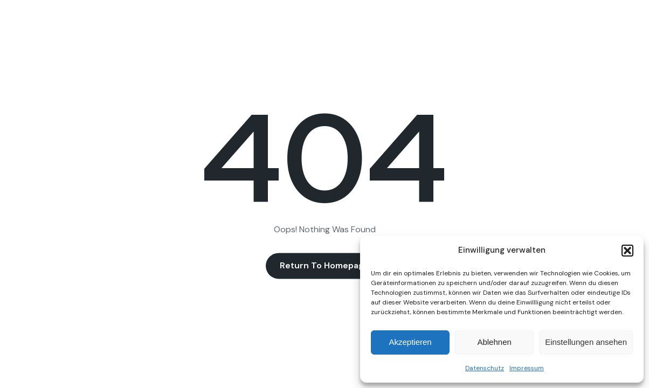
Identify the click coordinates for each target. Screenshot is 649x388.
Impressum (526, 368)
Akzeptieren (410, 342)
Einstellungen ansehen (586, 342)
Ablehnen (494, 342)
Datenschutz (484, 368)
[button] (627, 250)
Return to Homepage (324, 266)
